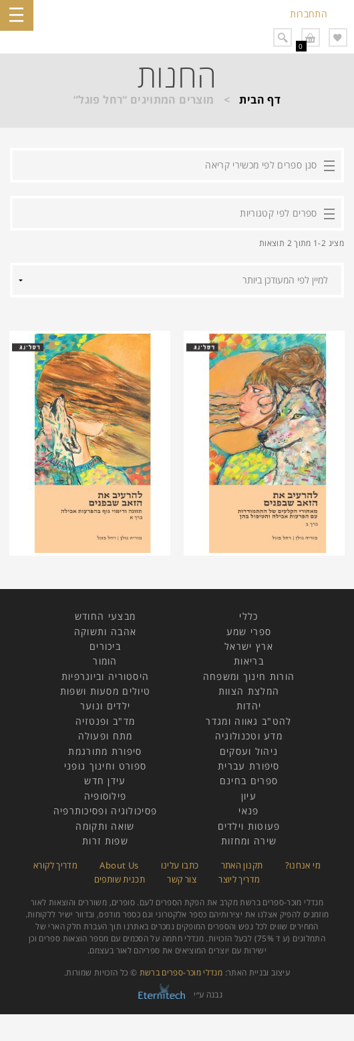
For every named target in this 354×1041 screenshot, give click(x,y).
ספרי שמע (248, 631)
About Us (119, 865)
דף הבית (260, 99)
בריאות (249, 661)
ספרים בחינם (249, 780)
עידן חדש (105, 780)
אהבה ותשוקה (105, 631)
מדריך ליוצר (239, 879)
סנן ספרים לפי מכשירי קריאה (261, 164)
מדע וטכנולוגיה (249, 735)
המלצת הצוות (248, 691)
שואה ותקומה (104, 826)
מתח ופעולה (105, 735)
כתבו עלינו (180, 865)
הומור (105, 661)
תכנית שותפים (119, 879)
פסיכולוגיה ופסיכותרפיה (105, 810)
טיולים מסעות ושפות (105, 691)
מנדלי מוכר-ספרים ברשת (181, 972)
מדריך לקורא (55, 865)
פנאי (248, 810)
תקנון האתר (242, 865)
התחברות (308, 13)
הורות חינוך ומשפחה (249, 676)
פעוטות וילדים (249, 826)
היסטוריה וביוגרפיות (105, 676)
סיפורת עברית (249, 766)
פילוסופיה (105, 796)
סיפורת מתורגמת (105, 751)
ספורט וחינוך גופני (105, 766)
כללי (248, 616)
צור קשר (181, 879)
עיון (248, 796)
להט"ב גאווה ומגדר (248, 721)
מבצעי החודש (105, 616)
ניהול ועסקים (249, 751)
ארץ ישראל (248, 646)
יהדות (249, 705)
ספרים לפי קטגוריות (278, 213)
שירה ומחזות (249, 840)
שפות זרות (105, 840)
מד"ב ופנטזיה (105, 721)
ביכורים (105, 646)
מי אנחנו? (303, 865)
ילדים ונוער (105, 705)
